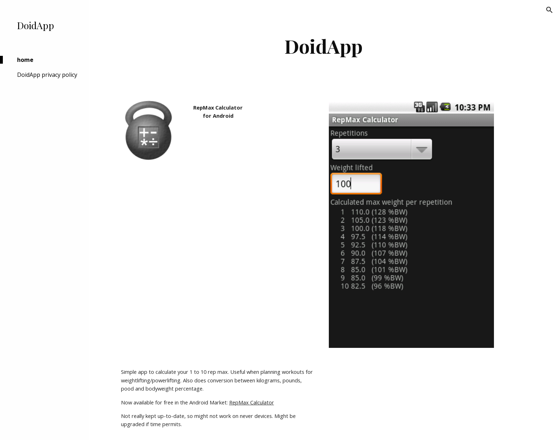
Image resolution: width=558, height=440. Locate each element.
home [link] (25, 60)
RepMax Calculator (251, 402)
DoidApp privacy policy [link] (47, 75)
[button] (549, 9)
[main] (323, 46)
